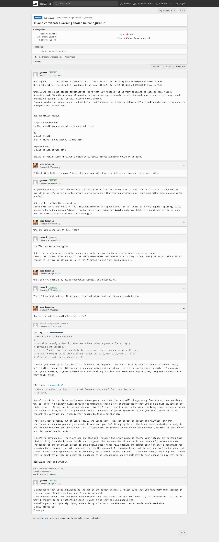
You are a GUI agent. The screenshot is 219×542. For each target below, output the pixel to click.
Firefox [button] (53, 34)
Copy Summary (165, 11)
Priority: (121, 38)
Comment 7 (44, 310)
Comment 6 (44, 290)
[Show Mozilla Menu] (35, 3)
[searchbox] (85, 3)
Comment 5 (44, 274)
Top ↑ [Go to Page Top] (182, 532)
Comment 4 (44, 240)
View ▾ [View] (182, 11)
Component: (42, 37)
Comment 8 (44, 326)
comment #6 (56, 385)
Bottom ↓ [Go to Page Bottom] (157, 66)
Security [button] (53, 37)
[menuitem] (125, 3)
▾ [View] (174, 11)
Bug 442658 (49, 18)
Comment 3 (44, 224)
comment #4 (56, 332)
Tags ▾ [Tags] (169, 66)
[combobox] (85, 3)
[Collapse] (183, 74)
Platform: (43, 40)
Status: (45, 51)
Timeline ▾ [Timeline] (180, 66)
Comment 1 (44, 167)
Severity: (138, 38)
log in (46, 518)
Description (44, 75)
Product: (44, 34)
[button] (180, 3)
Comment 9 (44, 484)
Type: (122, 34)
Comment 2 (44, 183)
